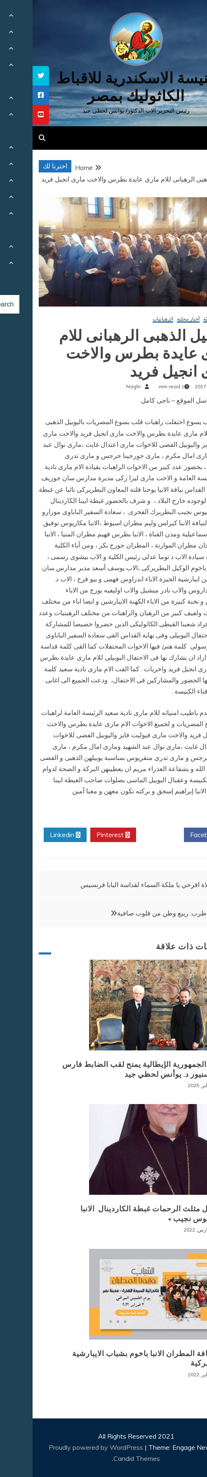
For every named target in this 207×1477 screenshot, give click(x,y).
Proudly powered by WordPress (64, 1447)
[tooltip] (8, 75)
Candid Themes (104, 1458)
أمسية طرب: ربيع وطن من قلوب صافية (139, 913)
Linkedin (32, 835)
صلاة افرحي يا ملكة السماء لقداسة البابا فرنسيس (115, 884)
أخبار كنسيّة (183, 319)
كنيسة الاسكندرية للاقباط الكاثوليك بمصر (103, 87)
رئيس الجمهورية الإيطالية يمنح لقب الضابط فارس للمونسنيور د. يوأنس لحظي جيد (112, 1069)
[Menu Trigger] (185, 17)
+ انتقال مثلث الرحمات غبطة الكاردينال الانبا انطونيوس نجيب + (121, 1213)
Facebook (175, 835)
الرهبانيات (130, 319)
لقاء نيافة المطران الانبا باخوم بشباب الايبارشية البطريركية (117, 1358)
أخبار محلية (155, 319)
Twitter (127, 835)
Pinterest (80, 835)
